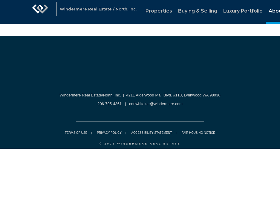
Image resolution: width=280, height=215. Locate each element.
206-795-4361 (109, 104)
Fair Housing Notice (198, 132)
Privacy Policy (109, 132)
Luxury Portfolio (243, 11)
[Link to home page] (40, 12)
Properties (159, 11)
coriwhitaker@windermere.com (156, 104)
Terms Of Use (76, 132)
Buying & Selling (197, 11)
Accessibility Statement (151, 132)
